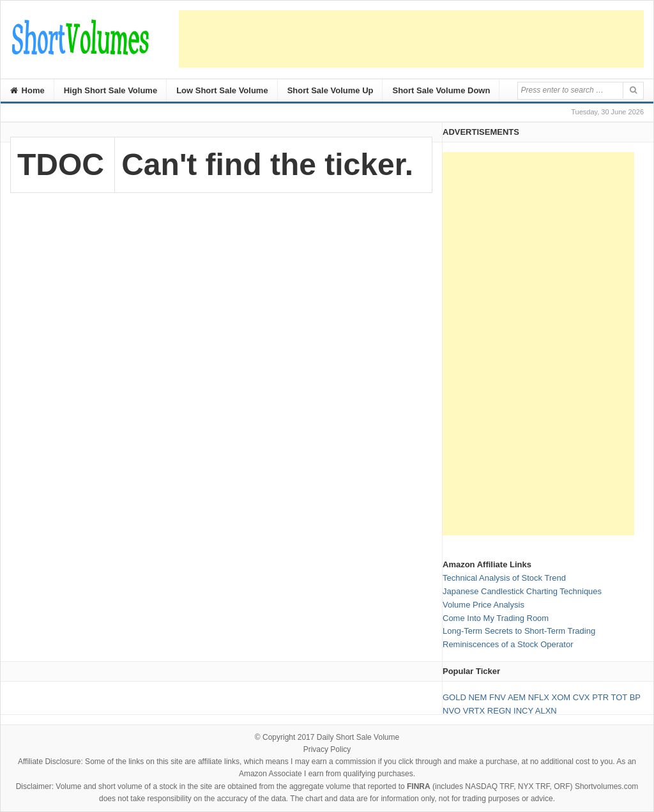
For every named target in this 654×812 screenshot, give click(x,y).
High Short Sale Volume (110, 90)
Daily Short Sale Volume (358, 737)
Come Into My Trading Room (496, 618)
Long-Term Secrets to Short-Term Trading (519, 631)
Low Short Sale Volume (222, 90)
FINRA (418, 786)
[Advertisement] (411, 39)
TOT (619, 697)
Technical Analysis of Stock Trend (504, 578)
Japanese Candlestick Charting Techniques (522, 591)
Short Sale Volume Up (330, 90)
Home (27, 90)
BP (635, 697)
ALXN (546, 711)
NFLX (538, 697)
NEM (477, 697)
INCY (523, 711)
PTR (600, 697)
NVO (451, 711)
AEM (517, 697)
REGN (499, 711)
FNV (497, 697)
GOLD (454, 697)
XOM (561, 697)
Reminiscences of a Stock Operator (508, 644)
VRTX (474, 711)
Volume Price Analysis (483, 604)
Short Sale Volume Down (441, 90)
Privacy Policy (327, 749)
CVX (581, 697)
